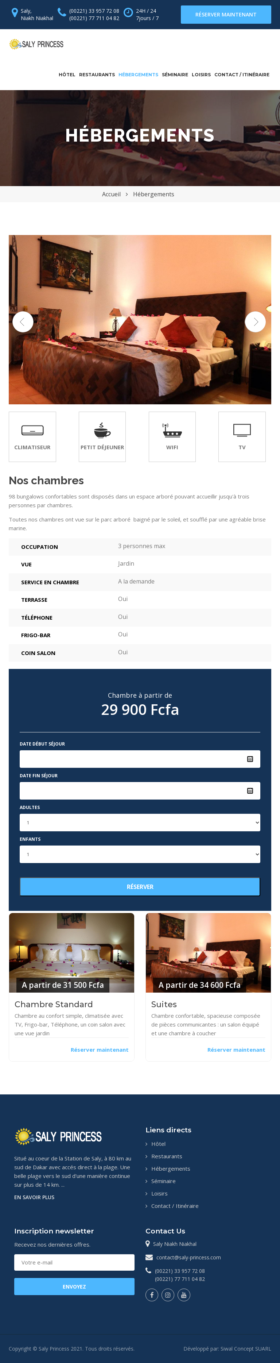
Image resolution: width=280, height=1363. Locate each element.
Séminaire (175, 74)
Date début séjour (42, 744)
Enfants (30, 839)
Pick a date (250, 759)
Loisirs (201, 74)
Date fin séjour (39, 776)
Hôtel (67, 74)
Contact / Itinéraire (241, 74)
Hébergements (138, 74)
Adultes (30, 807)
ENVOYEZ (74, 1286)
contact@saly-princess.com (188, 1257)
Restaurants (97, 74)
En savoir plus (34, 1197)
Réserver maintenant (226, 14)
